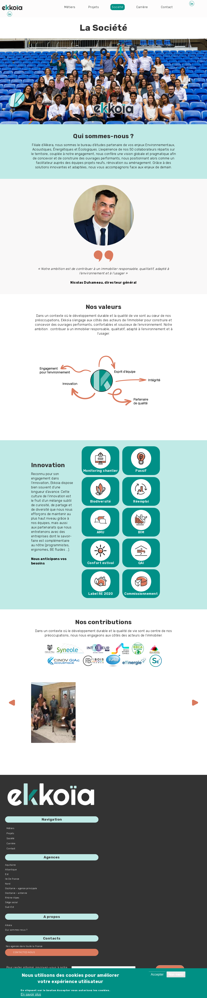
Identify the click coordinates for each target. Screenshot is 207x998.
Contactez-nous (24, 952)
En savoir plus (31, 994)
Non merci (176, 974)
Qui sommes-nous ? (16, 930)
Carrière (143, 7)
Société (118, 7)
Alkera (8, 925)
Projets (94, 7)
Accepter (157, 974)
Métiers (70, 7)
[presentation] (12, 703)
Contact (168, 7)
